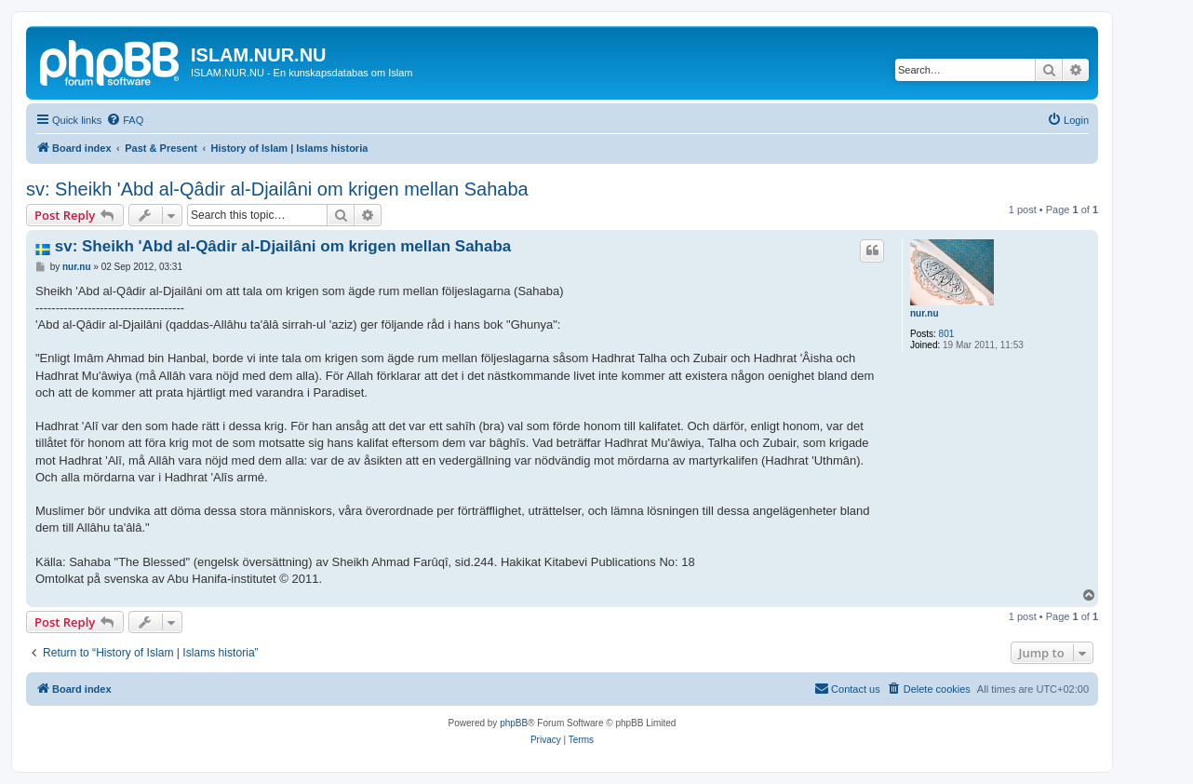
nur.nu (924, 313)
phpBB (514, 723)
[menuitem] (124, 120)
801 (947, 334)
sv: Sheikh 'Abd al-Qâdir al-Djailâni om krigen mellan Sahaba (277, 189)
